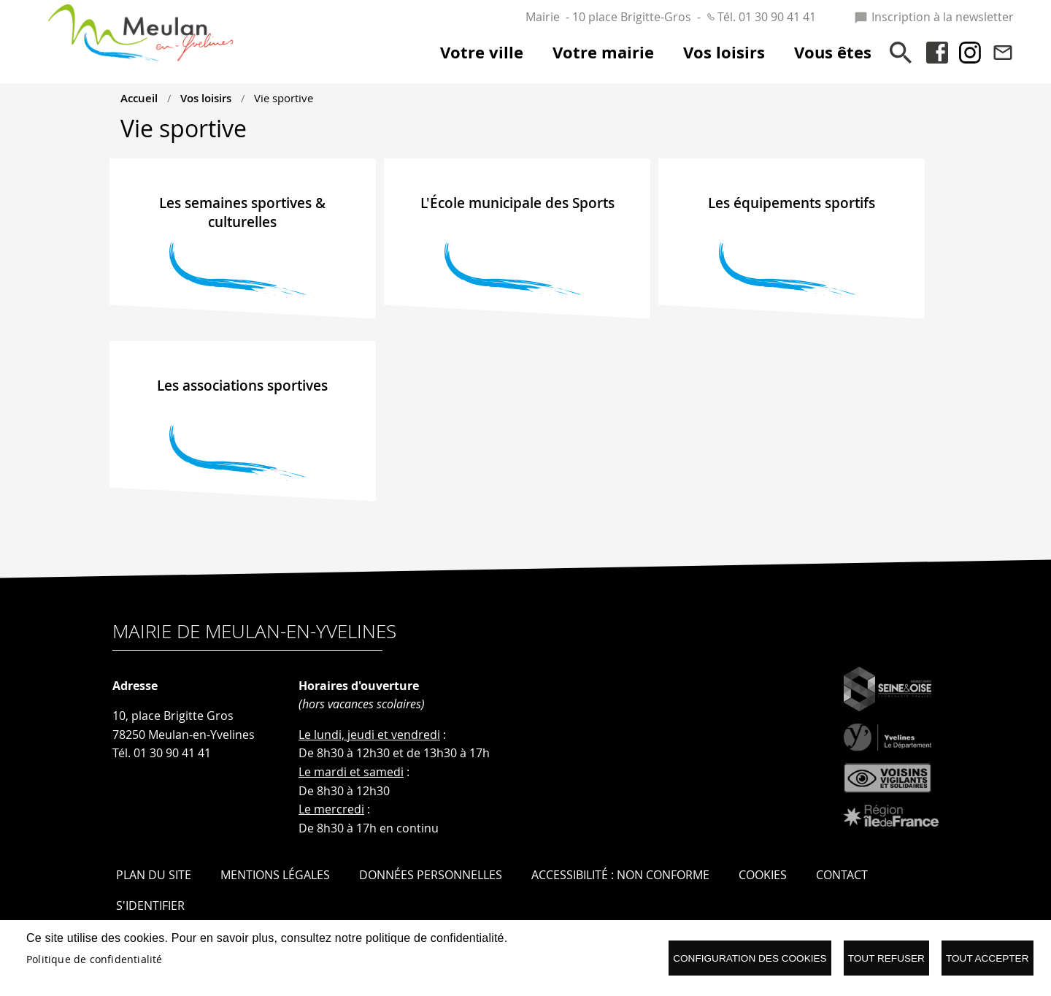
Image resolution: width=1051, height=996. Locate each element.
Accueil (139, 98)
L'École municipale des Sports (517, 203)
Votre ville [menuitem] (481, 53)
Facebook (937, 53)
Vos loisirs (205, 98)
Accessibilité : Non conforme (620, 875)
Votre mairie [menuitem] (603, 53)
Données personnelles (430, 875)
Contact (1003, 53)
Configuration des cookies (749, 958)
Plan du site (153, 875)
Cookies (763, 875)
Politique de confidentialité (94, 959)
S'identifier (150, 905)
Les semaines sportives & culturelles (242, 212)
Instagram (970, 53)
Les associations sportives (242, 385)
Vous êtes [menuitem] (832, 53)
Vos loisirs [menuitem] (724, 53)
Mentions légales (275, 875)
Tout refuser (886, 958)
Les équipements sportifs (791, 203)
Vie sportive (283, 98)
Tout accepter (987, 958)
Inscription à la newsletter (934, 17)
